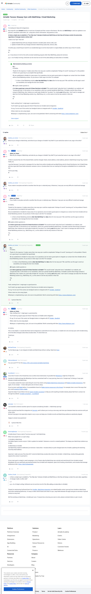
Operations (35, 539)
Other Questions (32, 9)
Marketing (35, 536)
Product (35, 532)
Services (10, 561)
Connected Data (12, 550)
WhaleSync (59, 376)
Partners (10, 558)
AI (8, 547)
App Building (11, 543)
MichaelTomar (12, 347)
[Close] (33, 580)
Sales (34, 547)
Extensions (10, 539)
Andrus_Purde (12, 474)
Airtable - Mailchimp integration (41, 489)
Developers (10, 565)
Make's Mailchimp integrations (55, 383)
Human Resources (38, 543)
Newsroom (34, 572)
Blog (32, 565)
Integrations (11, 536)
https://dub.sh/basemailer (25, 464)
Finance (35, 550)
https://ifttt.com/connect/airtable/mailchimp (36, 363)
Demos (60, 543)
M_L (9, 25)
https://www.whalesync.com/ (70, 113)
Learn (59, 528)
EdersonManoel (12, 360)
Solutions (35, 528)
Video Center (62, 539)
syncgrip (10, 404)
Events (60, 536)
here (58, 350)
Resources (10, 554)
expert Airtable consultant (37, 392)
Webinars (61, 550)
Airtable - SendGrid (57, 108)
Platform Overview (13, 532)
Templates (10, 572)
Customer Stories (63, 547)
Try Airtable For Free (37, 576)
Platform (10, 528)
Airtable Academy (63, 532)
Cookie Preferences (70, 591)
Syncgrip (34, 410)
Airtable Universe (12, 576)
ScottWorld (11, 373)
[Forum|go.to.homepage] (12, 3)
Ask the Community (20, 9)
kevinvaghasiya (12, 431)
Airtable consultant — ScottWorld (29, 394)
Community (9, 9)
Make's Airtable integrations (75, 383)
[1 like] (14, 300)
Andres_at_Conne (13, 138)
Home (3, 9)
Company (34, 554)
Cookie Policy (25, 588)
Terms (43, 591)
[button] (2, 4)
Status (33, 569)
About (33, 558)
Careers (33, 561)
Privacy (37, 591)
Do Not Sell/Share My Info (55, 591)
